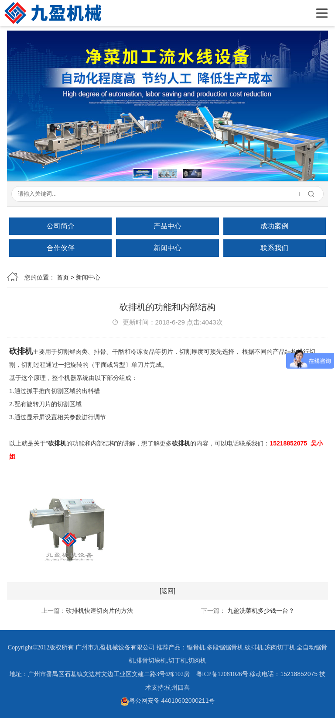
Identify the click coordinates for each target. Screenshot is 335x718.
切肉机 (197, 660)
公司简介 (61, 226)
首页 (63, 277)
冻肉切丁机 (280, 647)
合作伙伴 (61, 248)
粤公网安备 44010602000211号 (167, 700)
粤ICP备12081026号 (222, 674)
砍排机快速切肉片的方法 (99, 610)
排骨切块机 (151, 660)
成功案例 (274, 226)
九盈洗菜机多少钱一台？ (260, 610)
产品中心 (167, 226)
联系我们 (274, 248)
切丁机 (177, 660)
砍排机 (21, 351)
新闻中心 (167, 248)
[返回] (167, 590)
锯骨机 (196, 647)
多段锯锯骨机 (225, 647)
